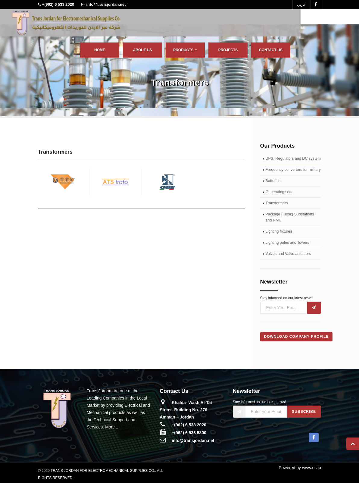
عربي (301, 4)
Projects (228, 50)
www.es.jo (311, 467)
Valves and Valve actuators (288, 254)
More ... (112, 427)
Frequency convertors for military (293, 170)
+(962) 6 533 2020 (189, 424)
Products (185, 50)
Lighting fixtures (279, 231)
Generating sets (279, 192)
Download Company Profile (296, 336)
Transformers (277, 203)
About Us (142, 50)
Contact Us (271, 50)
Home (99, 50)
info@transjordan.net (193, 440)
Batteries (273, 181)
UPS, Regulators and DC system (293, 158)
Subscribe (304, 411)
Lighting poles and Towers (287, 242)
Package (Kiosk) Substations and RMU (290, 217)
